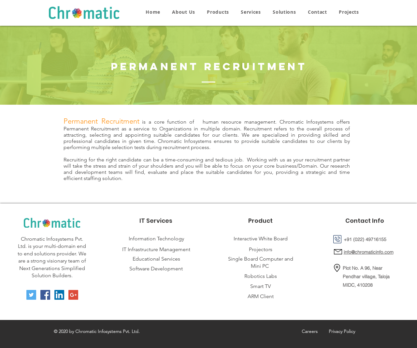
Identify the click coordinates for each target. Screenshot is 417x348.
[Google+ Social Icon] (73, 295)
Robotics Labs (260, 276)
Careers (310, 331)
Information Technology (156, 238)
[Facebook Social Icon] (45, 295)
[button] (218, 12)
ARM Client (261, 296)
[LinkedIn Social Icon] (59, 295)
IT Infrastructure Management (156, 249)
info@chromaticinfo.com (369, 252)
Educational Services (156, 259)
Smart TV (260, 286)
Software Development (156, 268)
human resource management (239, 122)
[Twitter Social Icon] (31, 295)
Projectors (260, 249)
